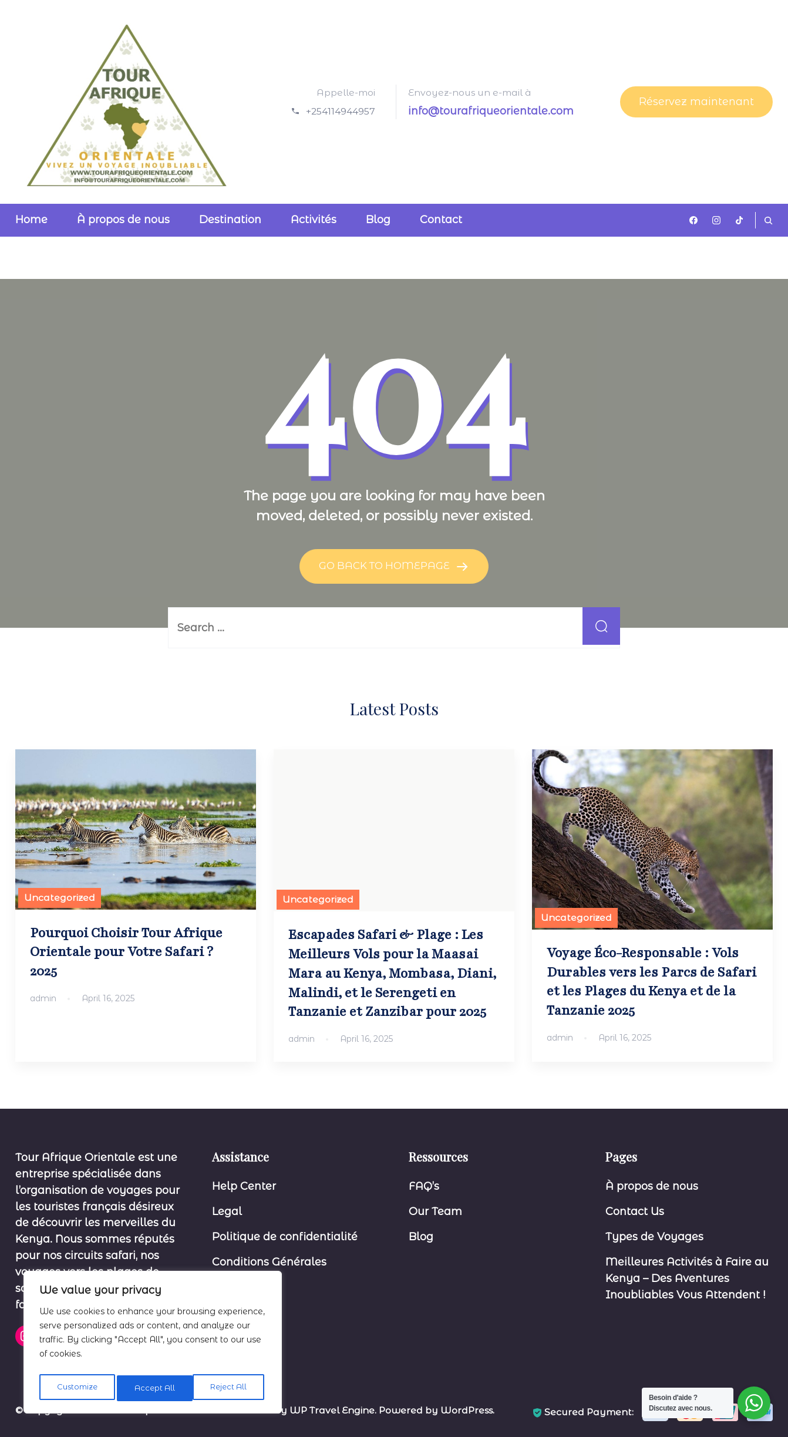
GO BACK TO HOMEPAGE (385, 565)
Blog (378, 219)
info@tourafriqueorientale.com (491, 111)
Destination (230, 219)
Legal (227, 1211)
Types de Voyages (654, 1236)
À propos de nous (123, 219)
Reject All (153, 1388)
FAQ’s (424, 1186)
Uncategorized (59, 897)
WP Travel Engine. (332, 1409)
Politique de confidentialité (285, 1236)
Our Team (435, 1211)
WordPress (466, 1409)
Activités (313, 219)
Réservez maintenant (696, 101)
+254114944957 (340, 111)
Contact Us (634, 1211)
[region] (152, 1345)
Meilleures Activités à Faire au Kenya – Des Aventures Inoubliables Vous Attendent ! (687, 1278)
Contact (441, 219)
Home (31, 219)
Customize (77, 1388)
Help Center (244, 1186)
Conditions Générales (269, 1261)
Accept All (229, 1388)
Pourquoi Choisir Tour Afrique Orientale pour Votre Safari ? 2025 (126, 952)
